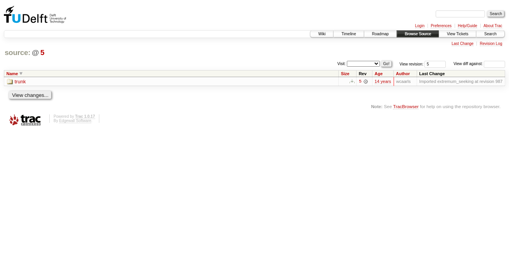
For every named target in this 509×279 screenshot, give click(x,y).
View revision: (412, 64)
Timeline (348, 34)
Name (12, 73)
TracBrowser (406, 106)
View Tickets (457, 34)
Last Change (463, 43)
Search (490, 34)
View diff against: (479, 64)
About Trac (492, 26)
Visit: (342, 63)
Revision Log (491, 43)
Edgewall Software (75, 121)
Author (403, 73)
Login (419, 26)
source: (17, 52)
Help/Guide (467, 26)
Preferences (441, 26)
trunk (20, 81)
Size (345, 73)
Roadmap (380, 34)
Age (379, 73)
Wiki (321, 34)
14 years (383, 81)
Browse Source (418, 34)
